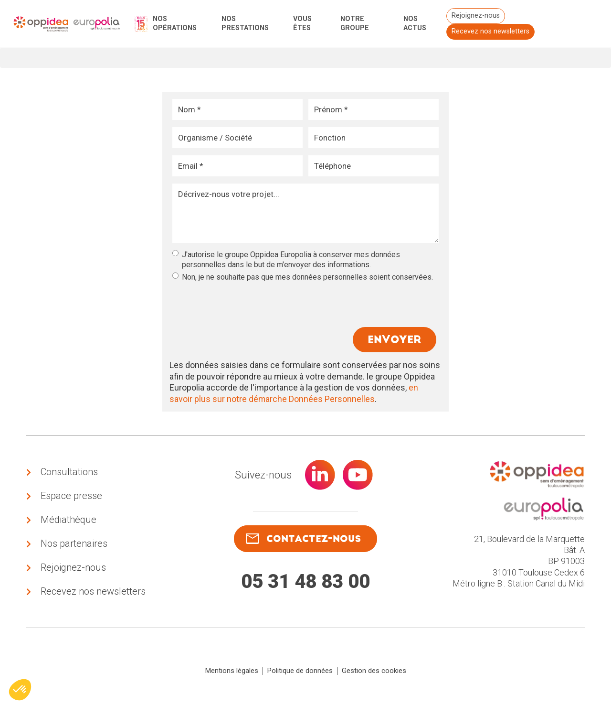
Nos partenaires (74, 546)
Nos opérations (175, 23)
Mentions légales (231, 674)
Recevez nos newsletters (490, 31)
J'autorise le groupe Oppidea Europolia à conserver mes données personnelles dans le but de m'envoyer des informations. (286, 259)
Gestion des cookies (374, 674)
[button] (20, 689)
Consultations (69, 472)
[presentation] (244, 301)
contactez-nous (303, 540)
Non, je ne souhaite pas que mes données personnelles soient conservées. (302, 277)
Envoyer (393, 340)
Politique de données (300, 674)
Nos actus (414, 23)
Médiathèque (68, 521)
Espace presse (71, 497)
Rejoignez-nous (475, 15)
